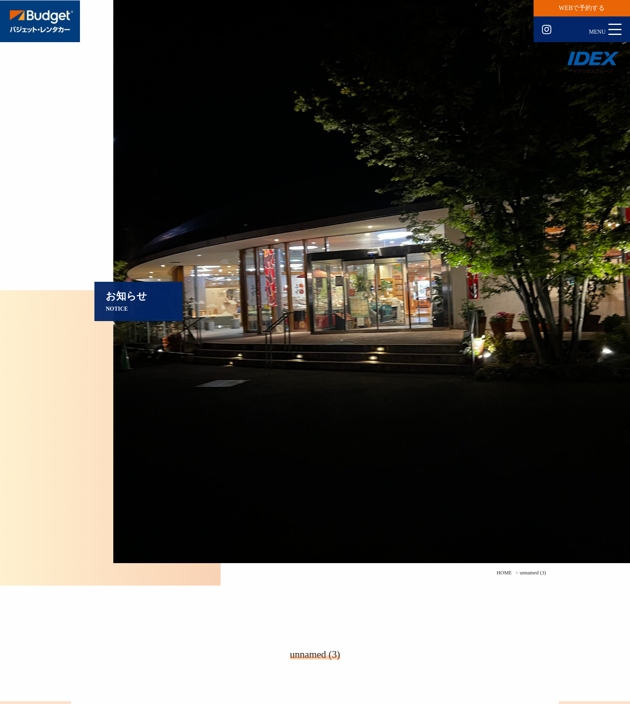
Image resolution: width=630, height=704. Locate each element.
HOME (504, 573)
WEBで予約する (582, 7)
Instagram (546, 29)
